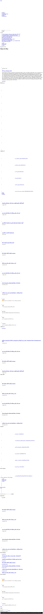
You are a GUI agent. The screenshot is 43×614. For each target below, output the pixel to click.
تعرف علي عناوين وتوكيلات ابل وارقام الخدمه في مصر (11, 351)
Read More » (4, 81)
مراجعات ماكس (4, 16)
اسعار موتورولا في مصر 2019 (7, 70)
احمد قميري (3, 323)
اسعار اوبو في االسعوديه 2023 (6, 41)
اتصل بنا (3, 45)
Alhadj (3, 305)
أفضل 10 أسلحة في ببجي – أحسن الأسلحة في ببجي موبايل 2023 (11, 40)
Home (1, 46)
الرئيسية (3, 12)
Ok (1, 613)
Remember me (3, 611)
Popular (3, 193)
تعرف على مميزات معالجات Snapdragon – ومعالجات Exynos (12, 292)
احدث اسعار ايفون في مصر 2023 (6, 38)
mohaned (3, 579)
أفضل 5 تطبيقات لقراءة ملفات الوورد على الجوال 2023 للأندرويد (11, 35)
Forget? (9, 610)
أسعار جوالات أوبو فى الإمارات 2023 (7, 37)
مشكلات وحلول (4, 43)
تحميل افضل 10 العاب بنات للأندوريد (7, 36)
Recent (3, 192)
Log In (6, 611)
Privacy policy (4, 613)
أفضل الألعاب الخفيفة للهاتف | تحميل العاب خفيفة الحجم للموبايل (11, 34)
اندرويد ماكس (4, 44)
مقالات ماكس (4, 14)
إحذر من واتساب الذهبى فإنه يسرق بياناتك (9, 263)
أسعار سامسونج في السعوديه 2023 (7, 39)
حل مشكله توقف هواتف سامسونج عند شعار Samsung (11, 413)
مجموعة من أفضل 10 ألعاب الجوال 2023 (8, 253)
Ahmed (3, 317)
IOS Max (3, 15)
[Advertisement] (21, 23)
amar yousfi (3, 311)
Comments (3, 194)
